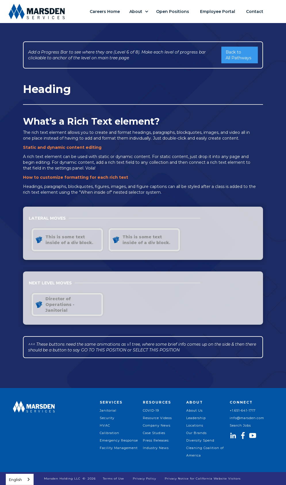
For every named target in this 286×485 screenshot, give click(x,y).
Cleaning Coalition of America (205, 451)
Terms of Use (113, 478)
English (15, 479)
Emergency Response (119, 440)
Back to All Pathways (238, 55)
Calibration (109, 433)
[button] (138, 11)
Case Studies (154, 433)
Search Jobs (240, 425)
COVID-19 (151, 410)
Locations (194, 425)
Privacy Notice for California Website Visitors (203, 478)
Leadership (196, 418)
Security (107, 418)
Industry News (156, 448)
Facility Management (119, 448)
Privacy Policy (144, 478)
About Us (194, 410)
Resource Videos (157, 418)
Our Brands (196, 433)
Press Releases (156, 440)
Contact (254, 11)
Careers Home (105, 11)
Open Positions (172, 11)
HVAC (105, 425)
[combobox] (20, 479)
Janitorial (108, 410)
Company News (156, 425)
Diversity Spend (200, 440)
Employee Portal (217, 11)
